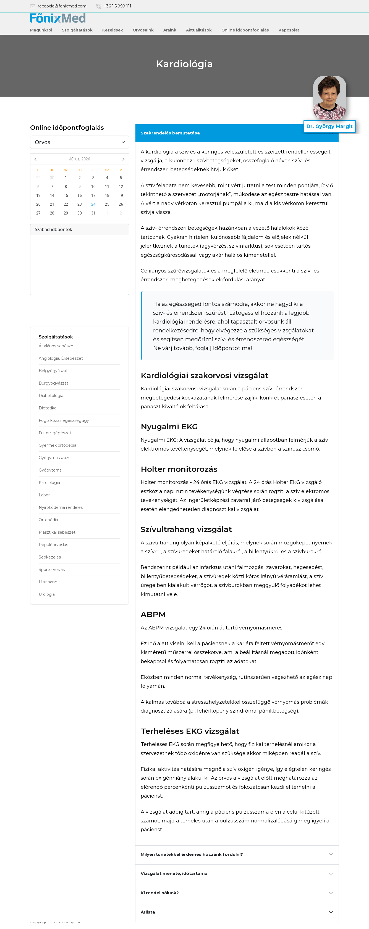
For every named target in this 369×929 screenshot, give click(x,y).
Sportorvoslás (52, 569)
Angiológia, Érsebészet (61, 358)
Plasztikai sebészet (57, 532)
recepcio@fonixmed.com (62, 6)
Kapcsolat (289, 30)
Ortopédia (48, 519)
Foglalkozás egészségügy (64, 420)
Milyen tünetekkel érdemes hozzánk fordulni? (192, 854)
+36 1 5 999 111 (117, 6)
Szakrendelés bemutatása (170, 133)
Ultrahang (48, 581)
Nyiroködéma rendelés (61, 507)
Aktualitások (199, 30)
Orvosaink (143, 30)
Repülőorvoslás (53, 544)
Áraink (169, 30)
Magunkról (41, 30)
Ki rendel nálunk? (160, 892)
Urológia (47, 594)
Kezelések (112, 30)
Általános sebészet (57, 345)
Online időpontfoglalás (245, 30)
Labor (44, 495)
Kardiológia (49, 482)
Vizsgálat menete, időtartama (174, 873)
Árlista (148, 912)
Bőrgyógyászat (53, 383)
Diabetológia (51, 395)
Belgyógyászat (53, 370)
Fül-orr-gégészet (55, 432)
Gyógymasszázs (54, 457)
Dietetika (47, 408)
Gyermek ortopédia (57, 445)
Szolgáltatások (77, 30)
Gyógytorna (50, 470)
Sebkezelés (50, 557)
